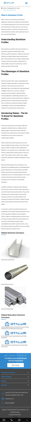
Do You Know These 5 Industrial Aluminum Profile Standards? (14, 336)
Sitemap (11, 414)
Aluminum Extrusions (8, 372)
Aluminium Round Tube (7, 284)
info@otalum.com (7, 398)
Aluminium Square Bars (7, 309)
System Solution (6, 377)
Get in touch (15, 365)
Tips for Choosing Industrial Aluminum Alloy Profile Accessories (14, 345)
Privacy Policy (17, 414)
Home (4, 8)
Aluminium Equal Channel (7, 259)
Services (4, 385)
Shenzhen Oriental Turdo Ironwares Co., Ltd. (18, 409)
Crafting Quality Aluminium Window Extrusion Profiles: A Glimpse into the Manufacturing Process (15, 327)
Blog (18, 8)
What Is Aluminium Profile (9, 10)
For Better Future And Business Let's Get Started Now (15, 359)
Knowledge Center (11, 8)
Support (3, 381)
